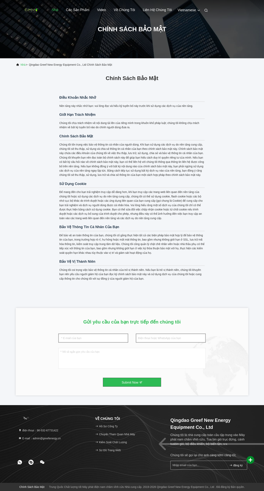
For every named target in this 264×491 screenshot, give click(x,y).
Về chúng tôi (124, 10)
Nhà (55, 10)
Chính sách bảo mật (32, 486)
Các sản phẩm (77, 10)
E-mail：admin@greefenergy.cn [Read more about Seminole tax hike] (39, 438)
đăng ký (236, 465)
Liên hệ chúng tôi (157, 10)
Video (101, 10)
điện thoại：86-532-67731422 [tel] (38, 430)
